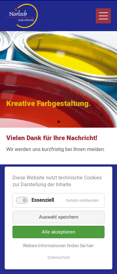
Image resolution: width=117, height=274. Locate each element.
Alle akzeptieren (58, 232)
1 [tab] (59, 122)
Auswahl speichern (58, 217)
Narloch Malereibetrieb (22, 16)
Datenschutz (58, 257)
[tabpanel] (58, 79)
